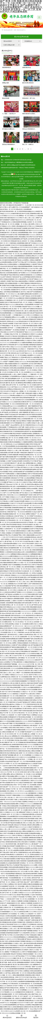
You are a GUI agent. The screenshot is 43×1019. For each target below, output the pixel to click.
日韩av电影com (4, 332)
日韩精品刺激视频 (31, 609)
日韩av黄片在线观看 (7, 323)
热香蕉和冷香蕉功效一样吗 (10, 977)
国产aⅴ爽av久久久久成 (32, 287)
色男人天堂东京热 (8, 495)
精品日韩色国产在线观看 (20, 228)
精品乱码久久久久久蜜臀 (30, 865)
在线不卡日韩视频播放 (14, 564)
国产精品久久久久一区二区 (29, 353)
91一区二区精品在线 (35, 613)
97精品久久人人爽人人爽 (14, 450)
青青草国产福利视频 (7, 755)
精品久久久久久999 (24, 315)
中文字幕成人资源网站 (21, 801)
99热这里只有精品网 (7, 825)
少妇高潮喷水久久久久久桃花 (31, 372)
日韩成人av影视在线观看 (15, 471)
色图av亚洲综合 (30, 459)
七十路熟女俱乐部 (22, 799)
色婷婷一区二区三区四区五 (26, 753)
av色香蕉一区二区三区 (29, 437)
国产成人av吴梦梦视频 (23, 277)
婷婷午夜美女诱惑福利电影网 (24, 397)
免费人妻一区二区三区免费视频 (22, 755)
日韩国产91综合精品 (33, 336)
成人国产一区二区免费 (21, 810)
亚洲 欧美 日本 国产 (29, 685)
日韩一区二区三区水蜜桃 (20, 734)
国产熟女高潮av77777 (22, 956)
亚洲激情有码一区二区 (31, 338)
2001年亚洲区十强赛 (11, 799)
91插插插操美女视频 (23, 444)
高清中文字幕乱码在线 (10, 302)
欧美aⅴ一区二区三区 (35, 454)
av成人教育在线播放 (34, 852)
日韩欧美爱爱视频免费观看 (24, 266)
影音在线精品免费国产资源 (16, 338)
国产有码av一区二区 (23, 516)
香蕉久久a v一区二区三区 (28, 846)
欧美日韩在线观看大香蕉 (31, 818)
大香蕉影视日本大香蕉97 (28, 334)
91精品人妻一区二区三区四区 (25, 888)
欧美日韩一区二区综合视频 (16, 886)
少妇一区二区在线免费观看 (30, 1011)
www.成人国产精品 (30, 632)
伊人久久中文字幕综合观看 (28, 395)
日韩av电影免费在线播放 (10, 543)
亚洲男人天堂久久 (35, 224)
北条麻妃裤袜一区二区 (26, 636)
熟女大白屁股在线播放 (10, 264)
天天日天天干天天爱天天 (7, 894)
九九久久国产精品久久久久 (14, 387)
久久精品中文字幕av (30, 340)
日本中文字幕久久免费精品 (21, 971)
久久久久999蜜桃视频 (27, 795)
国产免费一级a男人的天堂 (26, 427)
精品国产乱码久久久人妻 (26, 844)
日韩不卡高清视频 (8, 833)
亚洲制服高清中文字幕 (14, 717)
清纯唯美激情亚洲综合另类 (19, 744)
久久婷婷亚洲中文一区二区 (10, 528)
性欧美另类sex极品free (33, 484)
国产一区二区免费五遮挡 (28, 630)
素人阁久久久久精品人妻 (27, 822)
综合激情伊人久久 (37, 294)
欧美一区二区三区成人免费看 (25, 378)
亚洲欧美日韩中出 (26, 401)
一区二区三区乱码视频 (31, 317)
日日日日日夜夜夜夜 (25, 511)
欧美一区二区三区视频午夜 (34, 571)
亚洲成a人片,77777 (29, 649)
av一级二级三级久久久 (15, 325)
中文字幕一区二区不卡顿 (18, 996)
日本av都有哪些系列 (26, 526)
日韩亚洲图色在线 (22, 336)
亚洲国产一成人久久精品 (33, 926)
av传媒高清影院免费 (8, 380)
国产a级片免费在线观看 (6, 456)
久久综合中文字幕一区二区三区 (20, 655)
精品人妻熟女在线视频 (34, 751)
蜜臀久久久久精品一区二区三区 (22, 562)
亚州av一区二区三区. (26, 712)
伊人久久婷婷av (35, 366)
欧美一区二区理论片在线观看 (34, 573)
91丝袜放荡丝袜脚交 (13, 759)
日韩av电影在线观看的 (9, 858)
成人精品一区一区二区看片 (19, 308)
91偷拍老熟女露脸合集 (9, 861)
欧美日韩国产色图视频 (26, 930)
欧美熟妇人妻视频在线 (33, 433)
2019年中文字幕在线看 (15, 332)
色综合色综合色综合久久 (15, 748)
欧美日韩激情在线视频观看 (19, 681)
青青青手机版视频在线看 (35, 721)
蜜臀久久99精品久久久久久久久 (24, 803)
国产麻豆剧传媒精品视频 (13, 611)
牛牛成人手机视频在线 (20, 609)
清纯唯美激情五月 (23, 476)
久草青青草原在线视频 (36, 628)
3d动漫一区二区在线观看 (22, 624)
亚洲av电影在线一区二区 (28, 983)
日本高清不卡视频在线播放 (13, 795)
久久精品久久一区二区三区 (27, 691)
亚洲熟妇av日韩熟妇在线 (14, 389)
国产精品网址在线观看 (9, 410)
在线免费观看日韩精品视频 (13, 602)
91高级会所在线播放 (23, 700)
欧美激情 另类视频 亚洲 (18, 922)
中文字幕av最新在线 (13, 370)
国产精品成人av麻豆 (30, 939)
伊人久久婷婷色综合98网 (7, 592)
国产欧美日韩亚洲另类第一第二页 (9, 211)
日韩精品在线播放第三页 (10, 279)
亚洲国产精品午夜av (12, 281)
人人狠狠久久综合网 (16, 600)
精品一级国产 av (32, 966)
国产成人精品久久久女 (26, 492)
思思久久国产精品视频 (29, 577)
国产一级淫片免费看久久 (34, 882)
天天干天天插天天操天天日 (14, 499)
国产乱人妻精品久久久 (14, 408)
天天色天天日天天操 (16, 245)
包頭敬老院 (36, 176)
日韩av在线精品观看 (35, 598)
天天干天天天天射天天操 (25, 977)
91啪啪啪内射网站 (19, 340)
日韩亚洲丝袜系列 (31, 947)
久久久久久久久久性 (12, 215)
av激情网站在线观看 (18, 850)
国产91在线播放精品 (36, 291)
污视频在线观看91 (7, 818)
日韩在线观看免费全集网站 (29, 469)
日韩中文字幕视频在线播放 (29, 952)
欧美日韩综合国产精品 (10, 266)
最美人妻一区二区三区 (31, 746)
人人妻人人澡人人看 (13, 928)
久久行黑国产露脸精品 (23, 283)
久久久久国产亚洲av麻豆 (27, 820)
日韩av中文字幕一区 (14, 334)
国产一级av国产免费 (18, 393)
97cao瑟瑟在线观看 (36, 706)
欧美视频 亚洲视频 (29, 901)
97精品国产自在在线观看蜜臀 (17, 459)
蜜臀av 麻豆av (11, 774)
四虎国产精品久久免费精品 (29, 715)
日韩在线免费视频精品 (19, 937)
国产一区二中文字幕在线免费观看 (26, 761)
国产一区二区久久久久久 (33, 505)
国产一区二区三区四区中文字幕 (33, 647)
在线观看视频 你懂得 (22, 243)
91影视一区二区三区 (11, 763)
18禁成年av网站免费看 (10, 366)
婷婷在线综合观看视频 (6, 666)
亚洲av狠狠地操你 (26, 736)
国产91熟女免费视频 (21, 645)
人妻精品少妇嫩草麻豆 (35, 260)
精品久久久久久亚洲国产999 (13, 469)
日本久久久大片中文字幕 (19, 505)
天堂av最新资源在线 (12, 831)
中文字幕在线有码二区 (12, 520)
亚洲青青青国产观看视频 (10, 664)
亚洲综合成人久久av (26, 268)
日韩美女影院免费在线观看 (15, 867)
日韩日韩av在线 (24, 787)
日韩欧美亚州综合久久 (31, 425)
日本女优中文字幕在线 (10, 336)
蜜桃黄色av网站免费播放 (25, 382)
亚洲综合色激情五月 (18, 778)
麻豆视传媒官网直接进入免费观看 (33, 742)
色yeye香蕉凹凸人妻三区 (17, 425)
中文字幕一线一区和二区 (19, 484)
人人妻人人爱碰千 (17, 374)
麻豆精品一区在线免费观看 (26, 304)
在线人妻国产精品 (33, 994)
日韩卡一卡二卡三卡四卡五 (28, 389)
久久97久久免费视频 (10, 554)
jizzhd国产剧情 (38, 471)
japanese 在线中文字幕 (9, 765)
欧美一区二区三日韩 (30, 323)
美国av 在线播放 (6, 533)
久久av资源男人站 (17, 1011)
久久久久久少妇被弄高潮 (11, 213)
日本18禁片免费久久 (23, 583)
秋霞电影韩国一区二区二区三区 (10, 636)
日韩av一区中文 (32, 232)
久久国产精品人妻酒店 (9, 973)
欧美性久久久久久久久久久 (15, 793)
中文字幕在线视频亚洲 (18, 723)
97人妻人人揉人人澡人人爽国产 (31, 217)
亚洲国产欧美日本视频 (8, 285)
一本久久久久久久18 (23, 664)
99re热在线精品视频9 (32, 361)
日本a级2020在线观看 (8, 260)
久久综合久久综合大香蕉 (22, 607)
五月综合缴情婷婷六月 (14, 359)
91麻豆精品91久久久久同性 (14, 217)
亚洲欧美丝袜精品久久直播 (22, 531)
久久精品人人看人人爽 (19, 943)
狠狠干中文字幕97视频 (20, 456)
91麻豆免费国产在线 (36, 421)
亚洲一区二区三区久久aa (11, 351)
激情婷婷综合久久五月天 (19, 947)
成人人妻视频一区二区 (22, 391)
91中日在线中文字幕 (11, 234)
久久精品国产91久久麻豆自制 (27, 693)
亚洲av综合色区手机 (33, 446)
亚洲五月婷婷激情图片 (28, 435)
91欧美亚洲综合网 (38, 253)
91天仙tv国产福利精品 (21, 702)
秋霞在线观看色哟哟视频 (19, 222)
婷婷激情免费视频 (10, 638)
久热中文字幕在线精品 (13, 691)
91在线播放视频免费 (29, 679)
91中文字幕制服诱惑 (5, 317)
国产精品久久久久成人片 (16, 319)
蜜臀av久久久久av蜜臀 (18, 317)
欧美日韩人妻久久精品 (10, 617)
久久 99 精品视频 (16, 313)
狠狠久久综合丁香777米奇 (8, 550)
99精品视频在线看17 (20, 653)
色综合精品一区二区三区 (26, 249)
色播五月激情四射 (21, 861)
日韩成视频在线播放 (7, 514)
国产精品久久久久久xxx (19, 827)
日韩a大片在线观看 (37, 429)
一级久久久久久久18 (29, 626)
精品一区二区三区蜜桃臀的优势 (11, 268)
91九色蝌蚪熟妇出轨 (5, 744)
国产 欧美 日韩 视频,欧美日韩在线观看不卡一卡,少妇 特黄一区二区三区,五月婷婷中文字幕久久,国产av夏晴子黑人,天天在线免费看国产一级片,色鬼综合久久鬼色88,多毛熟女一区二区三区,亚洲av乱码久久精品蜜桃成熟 (21, 207)
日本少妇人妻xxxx (28, 533)
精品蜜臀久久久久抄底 (33, 355)
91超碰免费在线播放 (36, 330)
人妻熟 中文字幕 (29, 886)
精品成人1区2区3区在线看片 (33, 296)
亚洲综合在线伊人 (25, 964)
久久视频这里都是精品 (28, 662)
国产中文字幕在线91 (30, 262)
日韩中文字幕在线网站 (22, 651)
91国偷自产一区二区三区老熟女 (28, 370)
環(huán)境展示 (8, 41)
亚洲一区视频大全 (28, 507)
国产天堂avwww (7, 484)
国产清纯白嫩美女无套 (22, 414)
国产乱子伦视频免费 (18, 1000)
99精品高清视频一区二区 (7, 404)
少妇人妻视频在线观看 (26, 253)
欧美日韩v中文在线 (24, 213)
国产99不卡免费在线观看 (7, 473)
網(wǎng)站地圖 (15, 176)
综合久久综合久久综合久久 (35, 569)
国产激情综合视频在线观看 (16, 647)
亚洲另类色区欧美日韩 (33, 704)
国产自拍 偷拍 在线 (28, 588)
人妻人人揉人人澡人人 (28, 545)
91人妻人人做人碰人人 (8, 797)
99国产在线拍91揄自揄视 (14, 526)
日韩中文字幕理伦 (17, 835)
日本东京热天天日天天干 (29, 619)
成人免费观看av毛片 (11, 583)
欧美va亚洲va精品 (31, 575)
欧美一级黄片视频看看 (30, 406)
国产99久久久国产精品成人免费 (26, 270)
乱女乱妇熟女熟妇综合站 (16, 522)
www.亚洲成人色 (10, 837)
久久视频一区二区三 (5, 975)
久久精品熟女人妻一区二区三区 (24, 590)
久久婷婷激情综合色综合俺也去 (13, 552)
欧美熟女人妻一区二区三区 (13, 605)
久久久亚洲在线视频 (8, 721)
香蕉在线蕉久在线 (8, 738)
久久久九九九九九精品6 (20, 346)
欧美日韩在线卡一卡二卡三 (22, 905)
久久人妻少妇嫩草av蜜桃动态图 (23, 294)
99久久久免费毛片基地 (28, 423)
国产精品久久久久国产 (19, 296)
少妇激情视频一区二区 (33, 899)
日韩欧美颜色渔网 (28, 480)
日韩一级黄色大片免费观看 (15, 901)
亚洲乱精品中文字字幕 (17, 478)
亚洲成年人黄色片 (34, 543)
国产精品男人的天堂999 (27, 239)
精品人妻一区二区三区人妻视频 (10, 224)
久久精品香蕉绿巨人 (24, 780)
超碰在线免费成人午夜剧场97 (27, 281)
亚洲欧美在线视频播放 (31, 298)
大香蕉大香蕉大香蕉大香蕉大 (16, 727)
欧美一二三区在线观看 (13, 249)
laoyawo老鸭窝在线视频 (31, 968)
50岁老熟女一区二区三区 (26, 863)
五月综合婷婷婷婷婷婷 (8, 808)
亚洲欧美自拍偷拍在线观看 (7, 803)
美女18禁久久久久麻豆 (15, 545)
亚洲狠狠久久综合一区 (34, 617)
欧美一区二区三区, (26, 605)
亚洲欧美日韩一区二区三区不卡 (29, 327)
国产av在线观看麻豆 (28, 471)
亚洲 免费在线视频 (17, 579)
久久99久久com (25, 687)
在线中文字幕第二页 (33, 346)
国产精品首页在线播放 (14, 822)
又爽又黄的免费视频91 (10, 378)
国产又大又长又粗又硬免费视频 (14, 480)
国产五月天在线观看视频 (28, 300)
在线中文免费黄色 (25, 596)
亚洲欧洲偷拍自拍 (22, 617)
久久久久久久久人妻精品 (32, 723)
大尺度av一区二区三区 (33, 456)
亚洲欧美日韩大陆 (13, 476)
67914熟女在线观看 (37, 503)
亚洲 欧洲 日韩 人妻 (20, 311)
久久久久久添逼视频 (32, 744)
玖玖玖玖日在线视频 (31, 689)
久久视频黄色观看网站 (27, 442)
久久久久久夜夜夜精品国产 (21, 495)
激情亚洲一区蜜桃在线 (34, 945)
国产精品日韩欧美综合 (13, 275)
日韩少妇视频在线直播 (10, 283)
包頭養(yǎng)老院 (29, 176)
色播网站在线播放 (28, 448)
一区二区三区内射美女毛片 (16, 399)
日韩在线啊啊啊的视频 (28, 666)
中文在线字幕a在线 (28, 541)
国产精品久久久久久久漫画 (10, 304)
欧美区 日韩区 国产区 (35, 495)
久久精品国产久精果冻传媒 (30, 920)
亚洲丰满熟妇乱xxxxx (14, 349)
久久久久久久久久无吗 (35, 586)
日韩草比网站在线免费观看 (16, 368)
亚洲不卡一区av (28, 1009)
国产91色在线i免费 (26, 503)
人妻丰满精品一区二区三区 (24, 657)
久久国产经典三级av (5, 630)
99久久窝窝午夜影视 (25, 880)
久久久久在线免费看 (18, 406)
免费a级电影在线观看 (35, 344)
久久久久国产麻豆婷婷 (32, 829)
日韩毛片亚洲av (33, 444)
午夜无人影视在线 (5, 575)
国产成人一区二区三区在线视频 (12, 306)
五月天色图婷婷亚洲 (17, 533)
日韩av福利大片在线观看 (13, 719)
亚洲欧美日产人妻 (14, 463)
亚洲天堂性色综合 (15, 615)
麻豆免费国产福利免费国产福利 (24, 638)
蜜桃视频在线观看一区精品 (21, 598)
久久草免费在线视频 (37, 401)
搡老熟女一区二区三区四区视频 (28, 988)
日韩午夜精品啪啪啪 (17, 660)
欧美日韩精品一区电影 (9, 397)
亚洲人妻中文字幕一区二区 (13, 385)
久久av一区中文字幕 (23, 543)
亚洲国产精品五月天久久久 (18, 220)
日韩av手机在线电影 (11, 524)
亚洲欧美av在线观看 (24, 848)
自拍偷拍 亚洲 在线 (27, 313)
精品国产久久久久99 (16, 518)
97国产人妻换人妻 (9, 810)
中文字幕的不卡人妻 (5, 708)
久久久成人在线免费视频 (23, 366)
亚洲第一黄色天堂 (33, 677)
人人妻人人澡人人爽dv (27, 581)
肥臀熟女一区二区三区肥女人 (27, 215)
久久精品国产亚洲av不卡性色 (34, 380)
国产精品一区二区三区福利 (28, 385)
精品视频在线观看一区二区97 (30, 245)
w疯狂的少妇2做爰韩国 (9, 547)
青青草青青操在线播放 (25, 211)
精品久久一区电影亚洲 (27, 349)
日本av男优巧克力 (31, 236)
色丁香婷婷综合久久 (14, 357)
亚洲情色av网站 (30, 256)
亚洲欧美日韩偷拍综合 (27, 376)
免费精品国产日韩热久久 (25, 812)
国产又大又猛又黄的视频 (21, 344)
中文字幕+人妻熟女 (33, 871)
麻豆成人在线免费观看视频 (20, 232)
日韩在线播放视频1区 (6, 505)
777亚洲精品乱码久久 (6, 222)
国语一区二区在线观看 (22, 837)
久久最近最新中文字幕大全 (29, 499)
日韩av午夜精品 (19, 909)
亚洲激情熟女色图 (34, 213)
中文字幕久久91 (11, 935)
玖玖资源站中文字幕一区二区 (15, 372)
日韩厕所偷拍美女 (9, 569)
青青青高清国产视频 (17, 685)
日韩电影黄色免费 (21, 765)
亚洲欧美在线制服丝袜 (26, 275)
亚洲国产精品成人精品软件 (23, 858)
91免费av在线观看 (20, 380)
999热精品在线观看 (24, 454)
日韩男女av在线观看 (31, 488)
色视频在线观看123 (13, 363)
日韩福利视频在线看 (23, 234)
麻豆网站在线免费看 (36, 973)
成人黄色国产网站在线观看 (21, 833)
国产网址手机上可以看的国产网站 (12, 535)
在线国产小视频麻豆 (8, 361)
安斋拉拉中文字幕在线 (20, 825)
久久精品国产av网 (32, 740)
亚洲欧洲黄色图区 (5, 423)
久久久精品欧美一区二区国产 (14, 715)
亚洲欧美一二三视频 (27, 374)
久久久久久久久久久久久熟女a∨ (33, 909)
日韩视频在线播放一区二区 (16, 746)
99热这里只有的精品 (16, 954)
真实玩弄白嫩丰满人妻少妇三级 (8, 382)
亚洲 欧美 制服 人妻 (13, 844)
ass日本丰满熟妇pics (7, 598)
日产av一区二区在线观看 (18, 689)
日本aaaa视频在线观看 (23, 916)
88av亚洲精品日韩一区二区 (9, 270)
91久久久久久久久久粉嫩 (9, 958)
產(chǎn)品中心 (7, 51)
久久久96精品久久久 (37, 755)
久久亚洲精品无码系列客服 (31, 558)
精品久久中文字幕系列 (34, 941)
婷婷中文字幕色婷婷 (8, 344)
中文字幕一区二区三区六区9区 (15, 772)
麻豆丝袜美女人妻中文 (31, 708)
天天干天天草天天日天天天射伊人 (29, 247)
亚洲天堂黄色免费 (26, 602)
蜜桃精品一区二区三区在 (7, 294)
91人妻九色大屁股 (13, 683)
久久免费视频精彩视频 (34, 554)
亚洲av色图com (15, 247)
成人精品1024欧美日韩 (23, 890)
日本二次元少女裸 (22, 871)
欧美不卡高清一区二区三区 (11, 253)
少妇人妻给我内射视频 (27, 567)
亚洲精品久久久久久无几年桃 (21, 556)
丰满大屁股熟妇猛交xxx (23, 763)
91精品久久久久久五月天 (32, 501)
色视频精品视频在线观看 (20, 918)
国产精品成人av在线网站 (22, 260)
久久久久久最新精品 (12, 693)
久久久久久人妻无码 (34, 234)
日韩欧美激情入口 (5, 649)
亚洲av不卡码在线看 (18, 897)
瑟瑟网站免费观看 (18, 1009)
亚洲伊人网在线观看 (33, 738)
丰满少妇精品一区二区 (35, 391)
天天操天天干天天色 (26, 289)
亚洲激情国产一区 (9, 330)
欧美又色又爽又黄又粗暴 (16, 577)
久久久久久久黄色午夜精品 (33, 729)
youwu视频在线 (19, 298)
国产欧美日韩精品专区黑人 (12, 960)
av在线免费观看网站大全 (32, 399)
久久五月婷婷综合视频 (6, 433)
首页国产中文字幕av (18, 262)
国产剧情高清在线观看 (35, 414)
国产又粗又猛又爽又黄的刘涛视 (23, 808)
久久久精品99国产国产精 (9, 586)
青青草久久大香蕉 (7, 660)
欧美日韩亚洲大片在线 (10, 628)
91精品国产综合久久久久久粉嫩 (30, 306)
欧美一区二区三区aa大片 (17, 670)
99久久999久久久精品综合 (29, 440)
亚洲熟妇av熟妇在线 (18, 416)
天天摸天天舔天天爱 (17, 558)
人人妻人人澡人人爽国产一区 (15, 672)
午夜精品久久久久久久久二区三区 (19, 674)
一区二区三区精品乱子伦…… (28, 490)
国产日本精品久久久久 (35, 243)
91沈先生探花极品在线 (6, 784)
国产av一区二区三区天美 (28, 359)
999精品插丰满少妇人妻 (17, 241)
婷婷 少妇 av (10, 340)
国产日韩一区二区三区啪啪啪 (15, 742)
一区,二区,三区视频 (25, 706)
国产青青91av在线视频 (29, 579)
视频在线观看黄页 (8, 562)
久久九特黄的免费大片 (13, 342)
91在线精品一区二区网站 (17, 913)
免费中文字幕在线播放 (8, 776)
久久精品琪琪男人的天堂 (24, 279)
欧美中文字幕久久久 (28, 226)
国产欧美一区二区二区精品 (24, 302)
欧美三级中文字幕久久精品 (31, 772)
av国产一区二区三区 (23, 613)
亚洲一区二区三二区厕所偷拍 (8, 243)
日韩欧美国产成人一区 (13, 511)
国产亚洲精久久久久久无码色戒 (27, 272)
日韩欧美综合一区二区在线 (22, 774)
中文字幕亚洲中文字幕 (33, 681)
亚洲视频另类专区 (8, 228)
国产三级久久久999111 (30, 285)
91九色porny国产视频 (6, 723)
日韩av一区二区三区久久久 (26, 251)
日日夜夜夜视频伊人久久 (20, 738)
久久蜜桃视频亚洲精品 (23, 264)
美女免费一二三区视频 (12, 315)
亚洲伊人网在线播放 (17, 226)
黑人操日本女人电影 (24, 291)
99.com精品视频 (34, 357)
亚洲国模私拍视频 (12, 258)
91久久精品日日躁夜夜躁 (22, 782)
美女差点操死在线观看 (27, 770)
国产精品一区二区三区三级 (14, 541)
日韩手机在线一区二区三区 (33, 220)
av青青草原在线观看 (23, 258)
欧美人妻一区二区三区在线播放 (18, 355)
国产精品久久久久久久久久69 (34, 230)
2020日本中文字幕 (5, 353)
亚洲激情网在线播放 (17, 507)
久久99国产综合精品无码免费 (14, 461)
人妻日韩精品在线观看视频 (18, 230)
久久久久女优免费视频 (30, 416)
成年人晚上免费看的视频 (26, 463)
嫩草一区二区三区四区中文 (7, 298)
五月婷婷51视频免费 (12, 454)
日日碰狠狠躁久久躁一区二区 (12, 300)
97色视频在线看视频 (10, 418)
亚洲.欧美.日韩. (17, 666)
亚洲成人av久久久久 (20, 361)
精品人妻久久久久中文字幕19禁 (30, 907)
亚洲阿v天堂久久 (33, 624)
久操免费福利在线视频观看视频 (25, 981)
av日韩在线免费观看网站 (13, 239)
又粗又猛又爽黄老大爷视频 (23, 421)
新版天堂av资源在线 (11, 429)
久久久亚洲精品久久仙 (36, 315)
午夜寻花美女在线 (18, 448)
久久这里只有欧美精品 (36, 894)
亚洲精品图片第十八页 (6, 232)
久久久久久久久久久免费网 (28, 611)
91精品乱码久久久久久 (21, 721)
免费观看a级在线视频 (34, 837)
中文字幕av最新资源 (16, 662)
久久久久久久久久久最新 (31, 660)
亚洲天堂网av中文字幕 (35, 700)
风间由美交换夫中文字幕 (25, 321)
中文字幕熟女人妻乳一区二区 (33, 897)
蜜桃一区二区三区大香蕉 (23, 547)
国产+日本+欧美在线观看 (14, 698)
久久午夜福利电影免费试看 (7, 311)
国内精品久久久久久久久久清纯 (19, 966)
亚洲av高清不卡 (38, 590)
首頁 (15, 30)
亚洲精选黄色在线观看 (18, 287)
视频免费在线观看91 (35, 916)
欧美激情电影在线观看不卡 (13, 932)
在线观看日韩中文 (15, 289)
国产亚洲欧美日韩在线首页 (34, 308)
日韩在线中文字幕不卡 (29, 387)
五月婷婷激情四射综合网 (21, 404)
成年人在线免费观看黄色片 (18, 256)
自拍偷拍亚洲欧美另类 (15, 435)
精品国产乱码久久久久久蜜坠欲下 (18, 924)
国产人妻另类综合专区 (10, 634)
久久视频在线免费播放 (26, 342)
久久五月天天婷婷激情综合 (9, 657)
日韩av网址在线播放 (14, 395)
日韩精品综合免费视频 (13, 509)
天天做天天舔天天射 (19, 323)
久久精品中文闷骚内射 (33, 827)
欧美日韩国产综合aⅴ (33, 228)
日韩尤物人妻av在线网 (20, 740)
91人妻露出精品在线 (32, 311)
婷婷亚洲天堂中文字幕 (31, 850)
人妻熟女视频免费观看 (18, 975)
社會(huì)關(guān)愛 (9, 45)
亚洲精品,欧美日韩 (14, 856)
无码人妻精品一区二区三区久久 (33, 641)
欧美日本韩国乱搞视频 (26, 856)
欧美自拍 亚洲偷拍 (28, 319)
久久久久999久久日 (34, 911)
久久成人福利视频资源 (36, 351)
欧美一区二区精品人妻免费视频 (32, 241)
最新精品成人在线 (17, 539)
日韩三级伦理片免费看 (20, 884)
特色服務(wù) (28, 41)
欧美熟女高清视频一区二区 (22, 330)
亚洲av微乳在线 (25, 357)
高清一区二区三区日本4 (8, 651)
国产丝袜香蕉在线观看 (8, 653)
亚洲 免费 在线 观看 (13, 452)
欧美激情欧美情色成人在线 (32, 537)
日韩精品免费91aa (7, 406)
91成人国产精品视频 (33, 645)
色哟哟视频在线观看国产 (24, 429)
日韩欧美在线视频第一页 (29, 954)
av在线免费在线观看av (6, 262)
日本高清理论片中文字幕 (29, 461)
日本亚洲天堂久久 (32, 797)
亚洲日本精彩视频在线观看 (29, 325)
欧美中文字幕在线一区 (29, 522)
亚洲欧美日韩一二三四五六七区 (27, 696)
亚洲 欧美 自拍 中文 (24, 351)
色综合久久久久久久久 (6, 897)
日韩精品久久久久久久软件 (18, 575)
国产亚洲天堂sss (36, 892)
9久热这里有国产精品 (10, 761)
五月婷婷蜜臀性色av (15, 376)
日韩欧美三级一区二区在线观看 (19, 677)
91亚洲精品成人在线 (11, 516)
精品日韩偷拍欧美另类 (6, 431)
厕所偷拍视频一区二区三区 (32, 368)
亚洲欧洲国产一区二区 (28, 869)
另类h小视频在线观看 (28, 535)
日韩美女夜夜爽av (9, 624)
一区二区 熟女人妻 (25, 224)
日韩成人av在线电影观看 (23, 418)
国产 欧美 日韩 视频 (9, 421)
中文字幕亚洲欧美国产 (28, 600)
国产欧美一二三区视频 (14, 327)
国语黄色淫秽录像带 (31, 873)
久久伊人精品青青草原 (27, 615)
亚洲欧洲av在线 (13, 753)
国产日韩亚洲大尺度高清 (10, 277)
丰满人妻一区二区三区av (14, 440)
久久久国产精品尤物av (13, 492)
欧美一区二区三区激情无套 (7, 702)
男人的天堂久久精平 (26, 719)
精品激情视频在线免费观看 (16, 968)
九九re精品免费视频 (34, 476)
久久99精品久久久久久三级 (10, 812)
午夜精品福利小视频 (30, 393)
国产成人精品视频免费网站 (34, 431)
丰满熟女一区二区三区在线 (7, 531)
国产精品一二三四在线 (12, 848)
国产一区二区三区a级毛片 (33, 996)
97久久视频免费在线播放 (11, 251)
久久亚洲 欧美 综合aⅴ (17, 679)
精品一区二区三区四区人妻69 (27, 877)
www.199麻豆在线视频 (17, 649)
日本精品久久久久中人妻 (16, 497)
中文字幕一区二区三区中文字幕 (11, 712)
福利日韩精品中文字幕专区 (7, 571)
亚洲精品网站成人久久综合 (32, 1000)
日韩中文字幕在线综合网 (34, 473)
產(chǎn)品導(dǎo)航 (21, 37)
